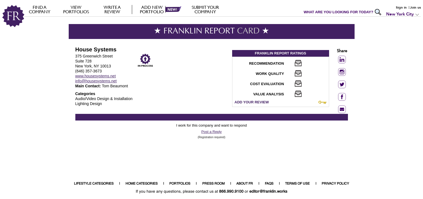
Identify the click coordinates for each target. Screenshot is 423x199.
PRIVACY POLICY (335, 183)
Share (342, 51)
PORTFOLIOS (179, 183)
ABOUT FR (244, 183)
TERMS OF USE (297, 183)
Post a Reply (211, 132)
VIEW (76, 9)
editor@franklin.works (268, 191)
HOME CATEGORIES (141, 183)
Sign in (401, 7)
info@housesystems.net (96, 81)
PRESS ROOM (213, 183)
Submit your (205, 9)
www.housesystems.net (95, 76)
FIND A (39, 9)
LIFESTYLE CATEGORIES (94, 183)
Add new (151, 9)
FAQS (269, 183)
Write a (112, 9)
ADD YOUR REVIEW (252, 102)
